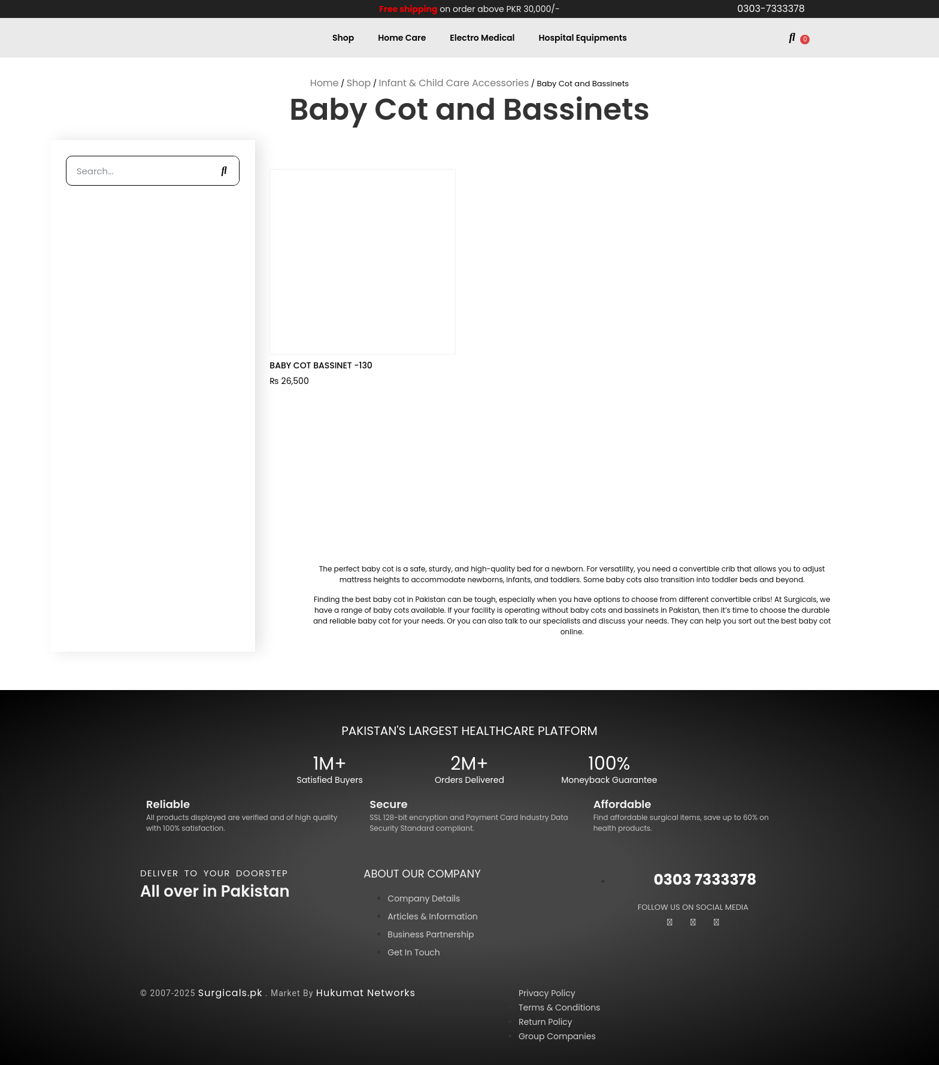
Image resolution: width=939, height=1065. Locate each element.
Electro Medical (482, 38)
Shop (343, 38)
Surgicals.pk (230, 993)
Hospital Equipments (583, 38)
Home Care (402, 38)
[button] (792, 38)
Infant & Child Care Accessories (454, 83)
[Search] (224, 170)
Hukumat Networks (366, 993)
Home (324, 83)
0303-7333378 (771, 9)
